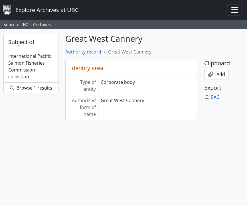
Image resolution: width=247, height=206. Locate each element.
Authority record (83, 52)
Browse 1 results (31, 88)
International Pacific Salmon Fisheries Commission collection (29, 66)
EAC (211, 97)
